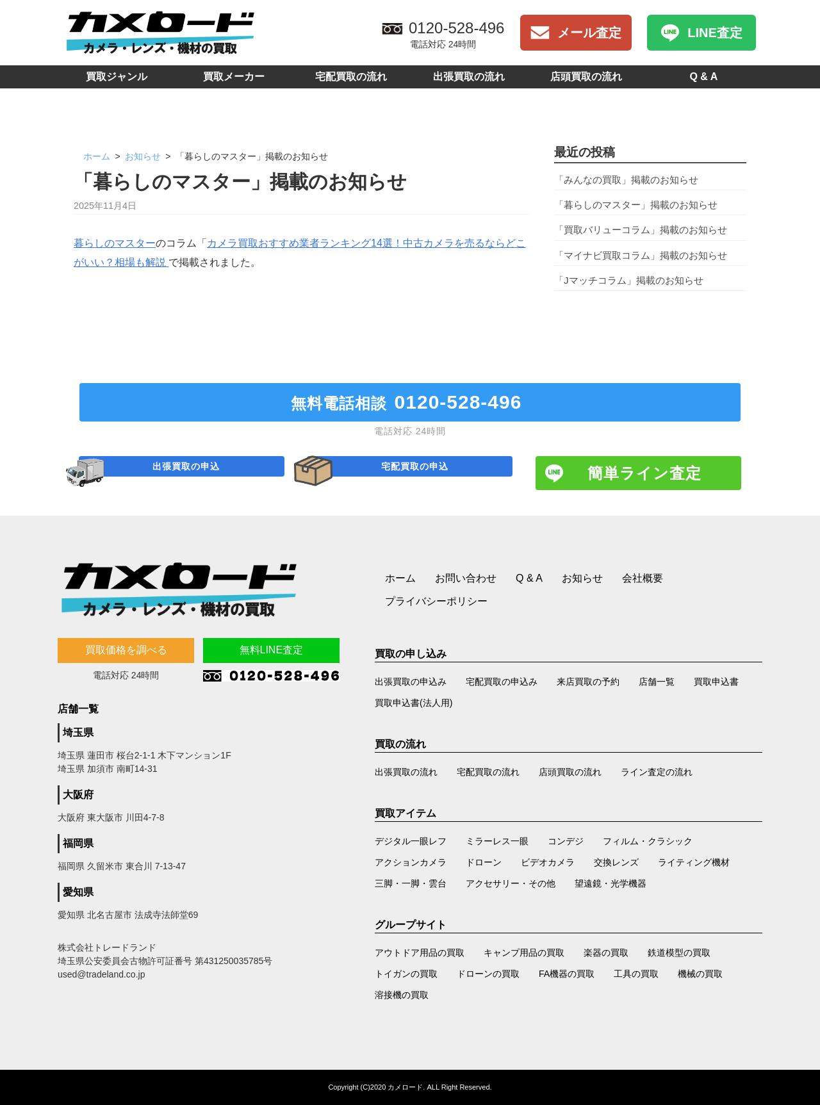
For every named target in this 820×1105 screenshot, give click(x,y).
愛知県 (78, 892)
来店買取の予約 (588, 681)
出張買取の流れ (469, 76)
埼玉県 (78, 732)
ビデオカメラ (548, 862)
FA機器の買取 (566, 974)
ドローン (484, 862)
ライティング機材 (694, 862)
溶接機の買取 (402, 995)
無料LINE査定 (272, 649)
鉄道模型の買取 (679, 952)
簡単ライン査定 (644, 473)
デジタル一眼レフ (411, 841)
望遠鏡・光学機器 (610, 883)
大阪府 (78, 794)
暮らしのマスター (115, 243)
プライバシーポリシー (436, 601)
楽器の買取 (606, 952)
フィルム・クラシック (648, 841)
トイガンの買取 (406, 974)
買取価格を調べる (126, 649)
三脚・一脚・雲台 (411, 883)
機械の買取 (700, 974)
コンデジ (566, 841)
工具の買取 (636, 974)
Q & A (703, 76)
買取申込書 (716, 681)
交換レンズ (616, 862)
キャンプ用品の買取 (524, 952)
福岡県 (78, 843)
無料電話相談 (410, 402)
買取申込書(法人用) (413, 703)
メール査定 (589, 33)
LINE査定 (714, 33)
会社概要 (642, 578)
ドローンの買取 (488, 974)
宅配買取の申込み (501, 681)
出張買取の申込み (411, 681)
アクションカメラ (411, 862)
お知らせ (144, 156)
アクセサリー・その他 (510, 883)
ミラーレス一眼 (497, 841)
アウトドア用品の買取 (419, 952)
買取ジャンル (116, 76)
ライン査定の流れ (657, 772)
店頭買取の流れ (586, 76)
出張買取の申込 (189, 473)
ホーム (96, 156)
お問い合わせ (465, 578)
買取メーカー (234, 76)
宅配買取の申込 (417, 473)
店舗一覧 (657, 681)
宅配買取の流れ (351, 76)
